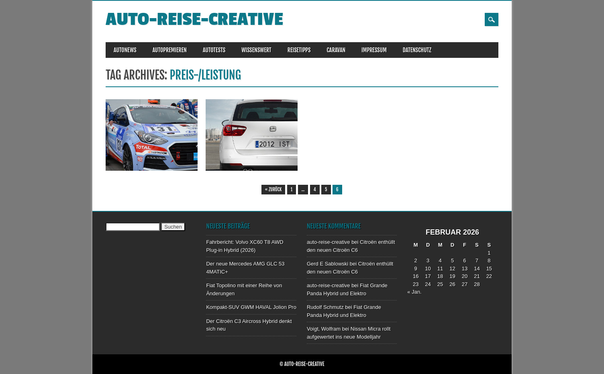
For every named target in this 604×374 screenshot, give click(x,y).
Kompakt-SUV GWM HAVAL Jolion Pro (251, 307)
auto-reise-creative (194, 19)
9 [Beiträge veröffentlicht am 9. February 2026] (415, 269)
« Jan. (414, 292)
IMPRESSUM (374, 50)
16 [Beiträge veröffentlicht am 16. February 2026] (415, 276)
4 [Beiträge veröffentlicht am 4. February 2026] (440, 261)
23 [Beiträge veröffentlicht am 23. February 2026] (415, 284)
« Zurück (273, 189)
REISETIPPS (299, 50)
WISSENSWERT (256, 50)
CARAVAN (335, 50)
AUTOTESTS (214, 50)
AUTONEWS (125, 50)
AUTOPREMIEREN (170, 50)
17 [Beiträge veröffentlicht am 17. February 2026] (428, 276)
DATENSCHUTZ (417, 50)
